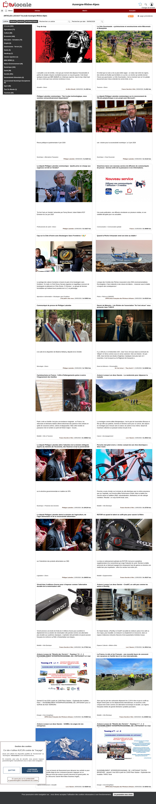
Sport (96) (7, 86)
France (132, 203)
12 (87, 776)
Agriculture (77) (9, 29)
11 (84, 776)
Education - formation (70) (13, 40)
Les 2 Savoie (130, 388)
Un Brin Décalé (70, 81)
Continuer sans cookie (32, 770)
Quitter (11, 770)
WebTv (84, 11)
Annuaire (132, 11)
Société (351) (8, 74)
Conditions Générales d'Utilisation (110, 788)
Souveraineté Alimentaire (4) (14, 77)
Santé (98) (7, 70)
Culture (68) (8, 33)
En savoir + (63, 788)
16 (98, 776)
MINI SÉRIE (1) (9, 60)
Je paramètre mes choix (123, 794)
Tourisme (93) (9, 93)
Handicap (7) (8, 53)
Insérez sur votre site (143, 763)
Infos (104, 785)
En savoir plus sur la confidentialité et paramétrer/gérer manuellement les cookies (23, 779)
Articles (37, 11)
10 (81, 776)
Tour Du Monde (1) (10, 89)
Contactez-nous (65, 785)
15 (96, 776)
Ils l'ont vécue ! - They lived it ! (124, 326)
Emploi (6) (7, 43)
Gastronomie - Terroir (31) (13, 47)
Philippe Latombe (68, 142)
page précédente (145, 16)
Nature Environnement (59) (13, 64)
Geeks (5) (7, 50)
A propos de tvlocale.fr (67, 790)
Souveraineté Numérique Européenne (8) (17, 81)
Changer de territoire (148, 8)
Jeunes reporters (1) (11, 57)
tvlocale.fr (23, 786)
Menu (10, 11)
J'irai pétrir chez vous (67, 265)
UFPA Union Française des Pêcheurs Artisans (119, 265)
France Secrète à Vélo (128, 81)
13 (90, 776)
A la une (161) (9, 26)
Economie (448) (9, 36)
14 (93, 776)
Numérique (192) (9, 67)
